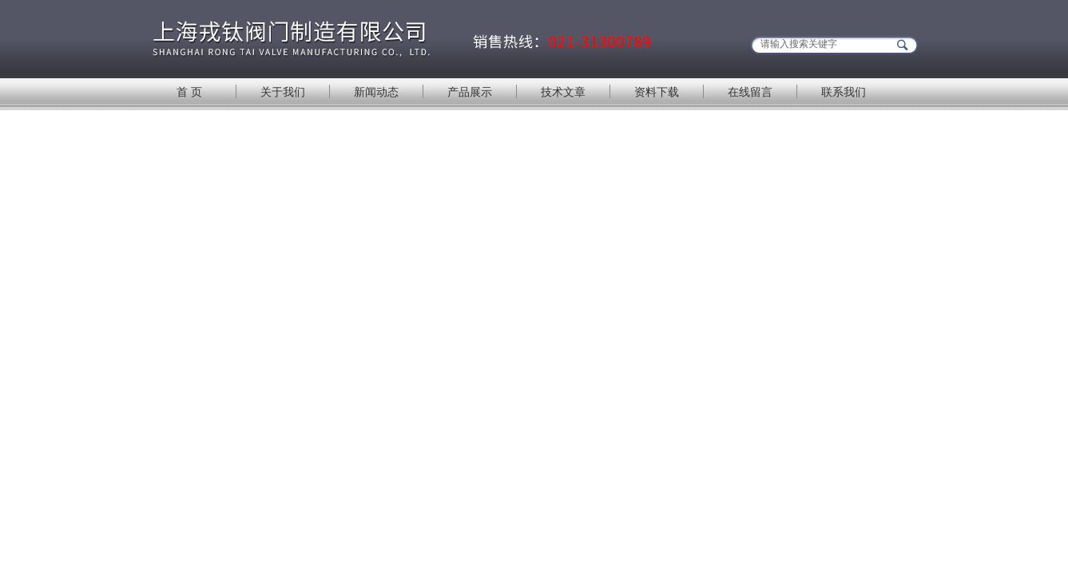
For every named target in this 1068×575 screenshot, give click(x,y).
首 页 (189, 91)
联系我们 (843, 91)
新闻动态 (376, 91)
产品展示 (469, 91)
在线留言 (750, 91)
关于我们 (282, 91)
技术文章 (563, 91)
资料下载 (656, 91)
